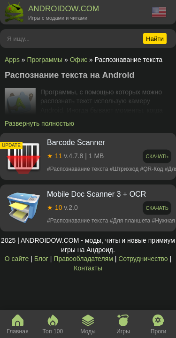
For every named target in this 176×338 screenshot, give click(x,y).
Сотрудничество (143, 258)
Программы (45, 59)
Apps (12, 59)
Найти (155, 38)
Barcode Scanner (76, 142)
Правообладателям (83, 258)
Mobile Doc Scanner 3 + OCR (96, 194)
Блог (41, 258)
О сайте (17, 258)
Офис (78, 59)
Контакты (88, 268)
